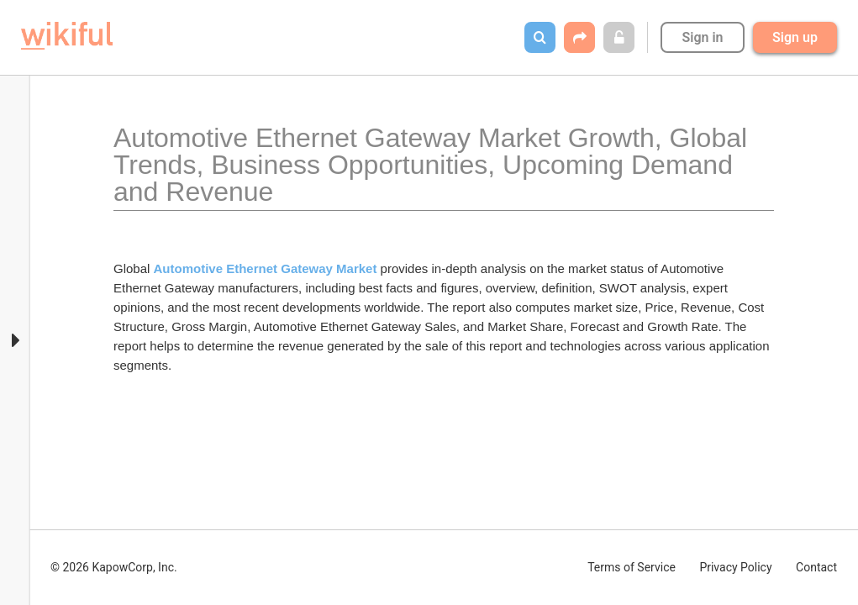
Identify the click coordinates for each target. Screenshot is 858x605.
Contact (816, 567)
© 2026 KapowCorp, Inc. (113, 567)
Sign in (702, 37)
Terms (631, 567)
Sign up (795, 37)
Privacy (735, 567)
